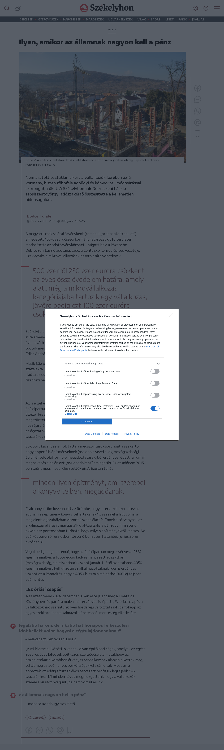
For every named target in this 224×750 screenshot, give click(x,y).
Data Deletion (92, 433)
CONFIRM (86, 421)
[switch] (155, 371)
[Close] (172, 316)
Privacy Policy (131, 433)
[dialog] (112, 375)
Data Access (112, 433)
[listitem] (112, 363)
